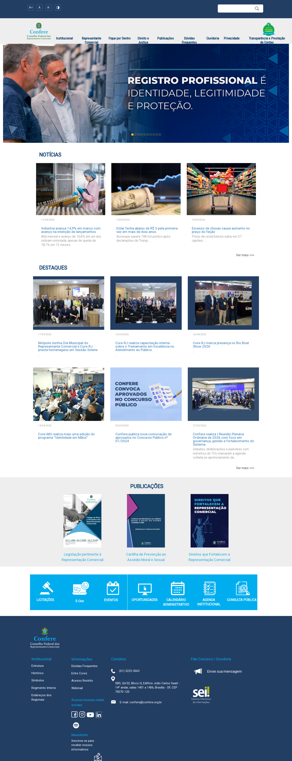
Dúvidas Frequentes (189, 40)
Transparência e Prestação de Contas (267, 40)
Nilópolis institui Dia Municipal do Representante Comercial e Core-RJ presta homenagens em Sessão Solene (68, 346)
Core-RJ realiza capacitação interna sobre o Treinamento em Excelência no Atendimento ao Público (144, 346)
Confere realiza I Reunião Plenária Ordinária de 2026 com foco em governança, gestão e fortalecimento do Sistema (223, 439)
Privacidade (231, 38)
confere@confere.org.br (146, 702)
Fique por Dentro (119, 38)
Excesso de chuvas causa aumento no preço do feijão (221, 230)
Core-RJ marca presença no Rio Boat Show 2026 (221, 344)
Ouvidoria (212, 38)
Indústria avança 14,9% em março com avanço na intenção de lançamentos (71, 230)
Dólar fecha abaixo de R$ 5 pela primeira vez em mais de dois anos (147, 230)
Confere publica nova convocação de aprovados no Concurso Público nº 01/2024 (143, 437)
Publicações (165, 38)
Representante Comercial (91, 40)
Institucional (64, 38)
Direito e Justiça (143, 40)
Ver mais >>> (245, 255)
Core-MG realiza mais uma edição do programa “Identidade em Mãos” (66, 436)
